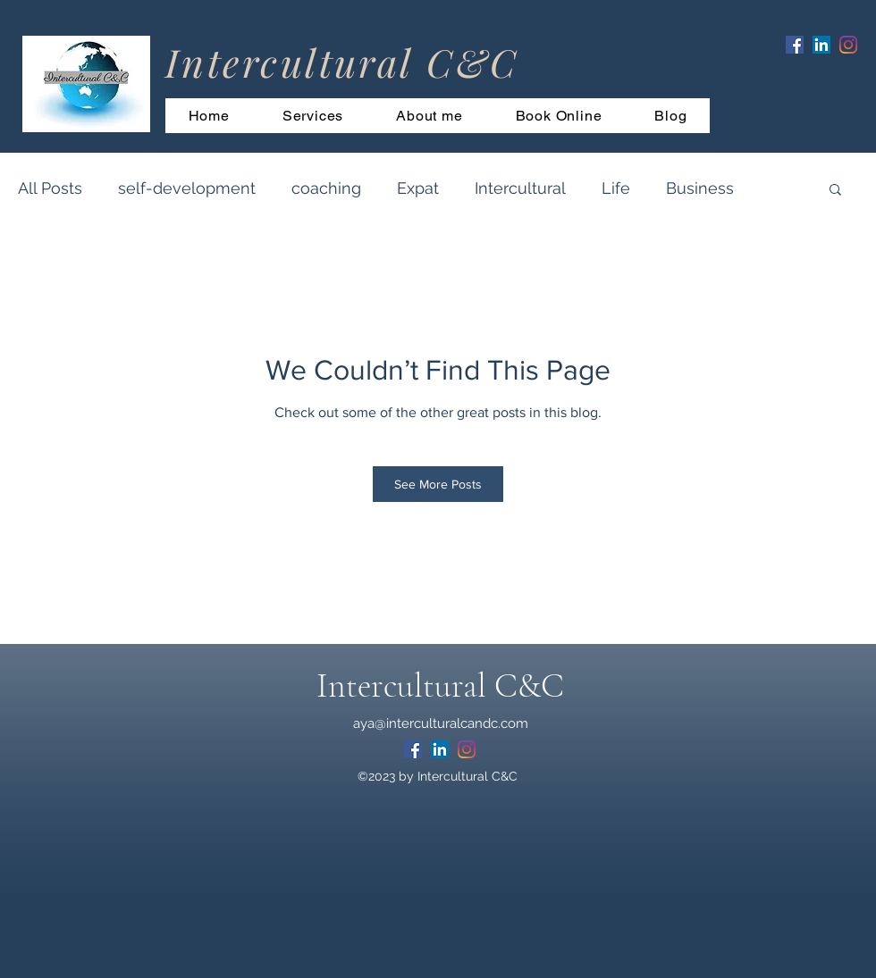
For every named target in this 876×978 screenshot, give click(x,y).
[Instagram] (848, 45)
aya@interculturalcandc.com (440, 723)
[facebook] (795, 45)
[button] (835, 188)
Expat (418, 188)
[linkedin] (821, 45)
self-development (187, 188)
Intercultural (520, 188)
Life (616, 188)
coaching (326, 188)
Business (700, 188)
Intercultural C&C (440, 685)
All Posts (50, 188)
